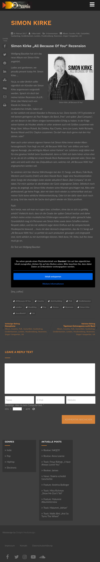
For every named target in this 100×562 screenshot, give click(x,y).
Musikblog (32, 307)
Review (56, 307)
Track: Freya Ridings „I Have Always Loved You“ (55, 463)
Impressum (10, 545)
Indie (8, 450)
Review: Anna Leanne (53, 456)
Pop (44, 307)
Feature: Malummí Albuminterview (51, 500)
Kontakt (23, 545)
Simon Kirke (84, 307)
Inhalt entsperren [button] (53, 276)
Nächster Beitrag (72, 324)
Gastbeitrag (15, 36)
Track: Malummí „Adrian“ (54, 507)
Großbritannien (27, 36)
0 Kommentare (52, 33)
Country (72, 33)
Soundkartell (21, 313)
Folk (78, 33)
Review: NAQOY (50, 450)
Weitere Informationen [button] (53, 283)
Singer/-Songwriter (70, 36)
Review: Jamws (49, 470)
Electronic (11, 467)
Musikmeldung (47, 36)
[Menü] (92, 4)
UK (80, 36)
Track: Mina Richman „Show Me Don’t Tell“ (52, 492)
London (37, 36)
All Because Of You (23, 301)
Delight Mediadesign (25, 532)
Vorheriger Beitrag (27, 324)
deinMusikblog (56, 301)
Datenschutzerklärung (42, 545)
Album (65, 33)
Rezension (58, 36)
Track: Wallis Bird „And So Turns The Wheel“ (55, 515)
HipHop (9, 461)
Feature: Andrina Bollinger (55, 484)
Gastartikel (85, 33)
